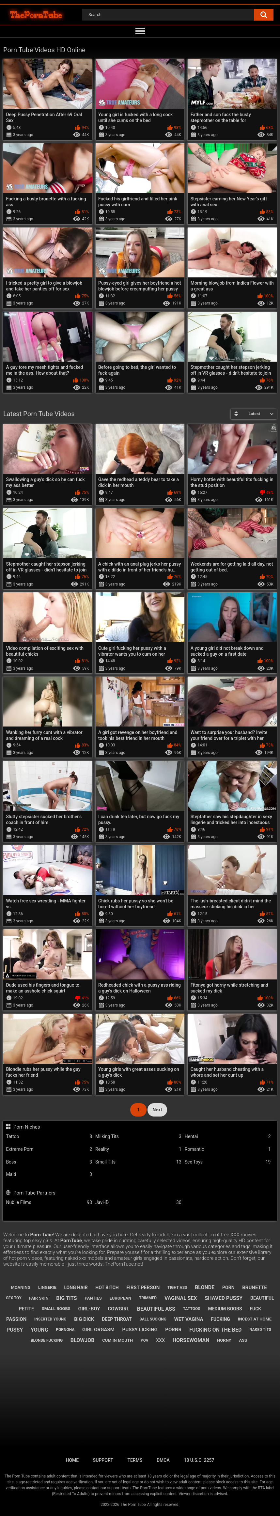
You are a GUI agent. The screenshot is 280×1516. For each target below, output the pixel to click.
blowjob (82, 1340)
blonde (204, 1287)
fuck (255, 1308)
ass (243, 1340)
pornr (173, 1330)
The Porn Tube (133, 1504)
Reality (138, 1149)
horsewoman (191, 1340)
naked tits (260, 1329)
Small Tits (138, 1162)
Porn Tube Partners (34, 1193)
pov (144, 1340)
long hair (75, 1287)
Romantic (228, 1149)
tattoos (191, 1308)
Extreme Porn (49, 1149)
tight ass (177, 1287)
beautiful (262, 1298)
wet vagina (188, 1319)
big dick (84, 1319)
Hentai (228, 1136)
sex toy (13, 1298)
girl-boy (89, 1309)
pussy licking (140, 1330)
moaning (20, 1287)
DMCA (163, 1460)
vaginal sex (180, 1298)
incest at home (255, 1319)
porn (228, 1287)
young (39, 1330)
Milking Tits (138, 1136)
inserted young (50, 1319)
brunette (254, 1287)
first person (143, 1287)
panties (93, 1298)
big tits (66, 1298)
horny (224, 1340)
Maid (49, 1174)
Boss (49, 1162)
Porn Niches (26, 1127)
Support (103, 1460)
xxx (160, 1340)
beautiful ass (156, 1309)
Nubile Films (49, 1202)
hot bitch (106, 1287)
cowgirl (118, 1309)
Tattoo (49, 1136)
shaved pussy (224, 1298)
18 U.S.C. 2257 (199, 1460)
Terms (134, 1460)
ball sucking (152, 1319)
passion (16, 1319)
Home (72, 1460)
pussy (15, 1330)
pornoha (65, 1329)
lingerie (47, 1287)
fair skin (38, 1298)
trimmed (148, 1298)
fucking (220, 1319)
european (120, 1298)
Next (157, 1109)
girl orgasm (98, 1330)
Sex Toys (228, 1162)
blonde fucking (47, 1340)
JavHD (138, 1202)
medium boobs (225, 1308)
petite (26, 1308)
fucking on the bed (215, 1330)
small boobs (56, 1308)
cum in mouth (117, 1340)
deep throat (117, 1319)
